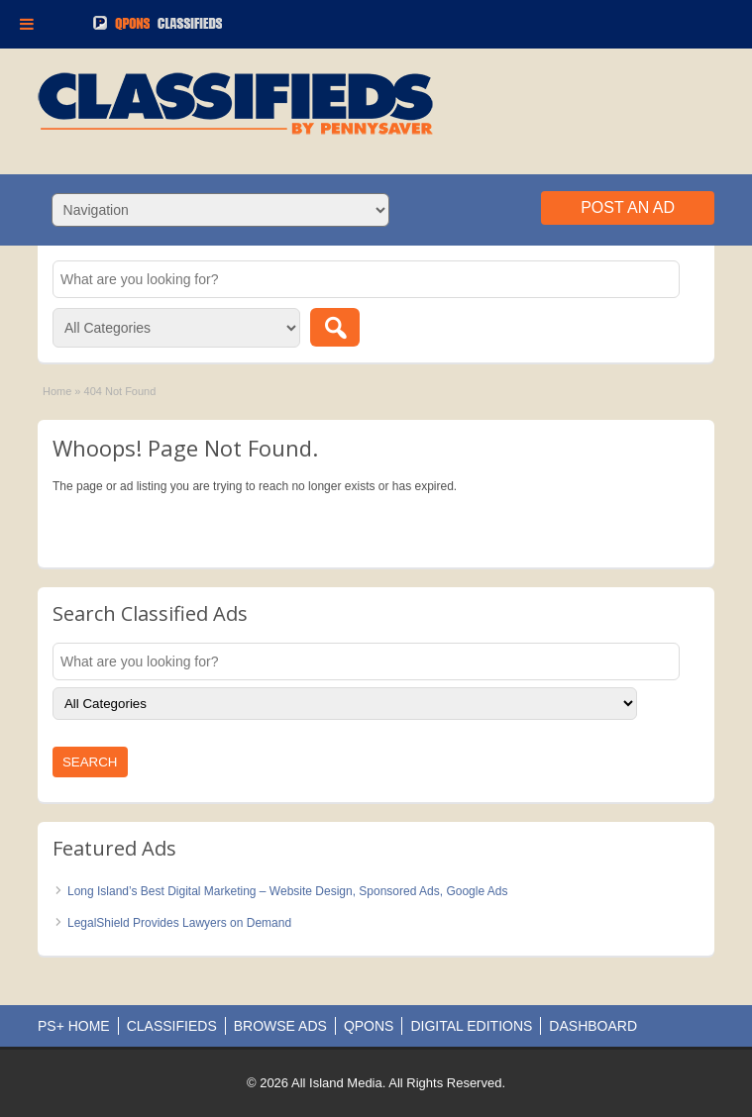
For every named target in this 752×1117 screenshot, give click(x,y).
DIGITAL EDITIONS (471, 1026)
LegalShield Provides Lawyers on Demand (179, 923)
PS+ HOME (74, 1026)
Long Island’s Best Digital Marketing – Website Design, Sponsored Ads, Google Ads (287, 891)
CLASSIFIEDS (172, 1026)
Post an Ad (628, 207)
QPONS (369, 1026)
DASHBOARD (593, 1026)
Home (57, 391)
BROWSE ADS (280, 1026)
